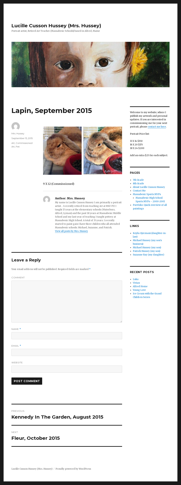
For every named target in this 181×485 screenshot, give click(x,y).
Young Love (139, 290)
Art (13, 143)
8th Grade (138, 183)
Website (17, 362)
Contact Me (139, 190)
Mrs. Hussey (17, 133)
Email (16, 345)
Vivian (136, 282)
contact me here (157, 126)
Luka (135, 279)
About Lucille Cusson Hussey (149, 187)
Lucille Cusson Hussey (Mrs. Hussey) (56, 25)
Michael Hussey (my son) (147, 247)
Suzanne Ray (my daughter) (148, 254)
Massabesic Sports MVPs (147, 194)
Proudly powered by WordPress (73, 468)
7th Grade (138, 180)
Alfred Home (140, 286)
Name (16, 329)
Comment (18, 277)
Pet (18, 146)
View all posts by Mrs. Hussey (71, 231)
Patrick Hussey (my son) (146, 251)
